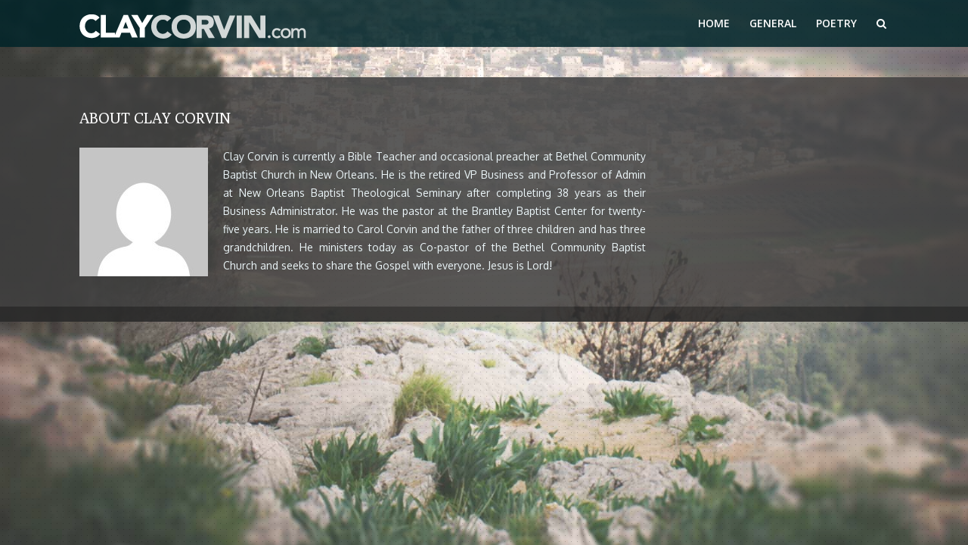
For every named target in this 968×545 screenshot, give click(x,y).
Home (714, 23)
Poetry (836, 23)
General (772, 23)
